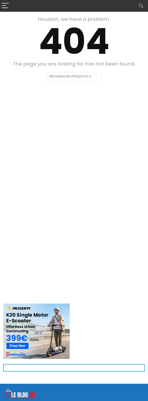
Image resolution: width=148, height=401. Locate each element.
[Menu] (5, 6)
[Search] (141, 6)
